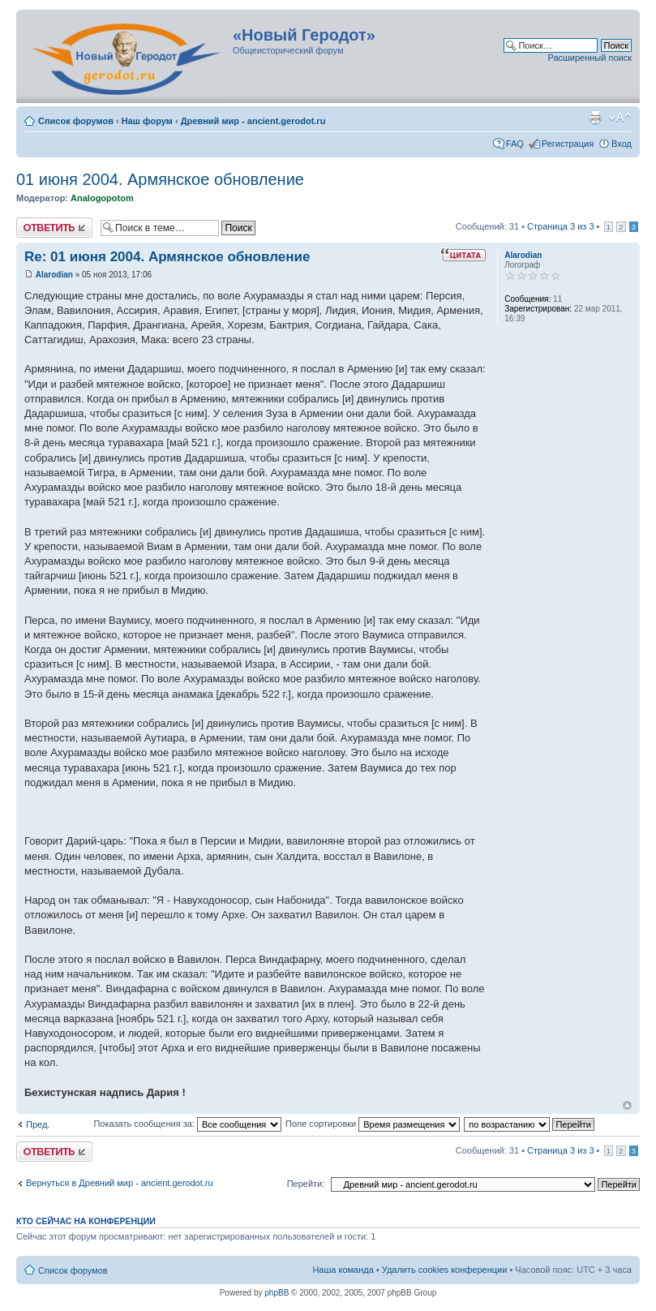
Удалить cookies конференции (445, 1269)
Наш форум (147, 121)
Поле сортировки (372, 1123)
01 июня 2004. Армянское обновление (160, 179)
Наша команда (342, 1269)
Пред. (37, 1124)
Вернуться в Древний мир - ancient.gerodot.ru (119, 1183)
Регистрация (568, 143)
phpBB (276, 1292)
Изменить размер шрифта (620, 117)
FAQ (515, 143)
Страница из (560, 226)
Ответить (54, 227)
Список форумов (76, 121)
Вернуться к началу (627, 1105)
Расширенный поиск (589, 57)
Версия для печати (595, 117)
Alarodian (54, 274)
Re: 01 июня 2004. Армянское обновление (167, 256)
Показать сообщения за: (187, 1123)
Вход (621, 143)
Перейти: (306, 1183)
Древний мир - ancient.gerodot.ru (253, 121)
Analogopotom (102, 198)
